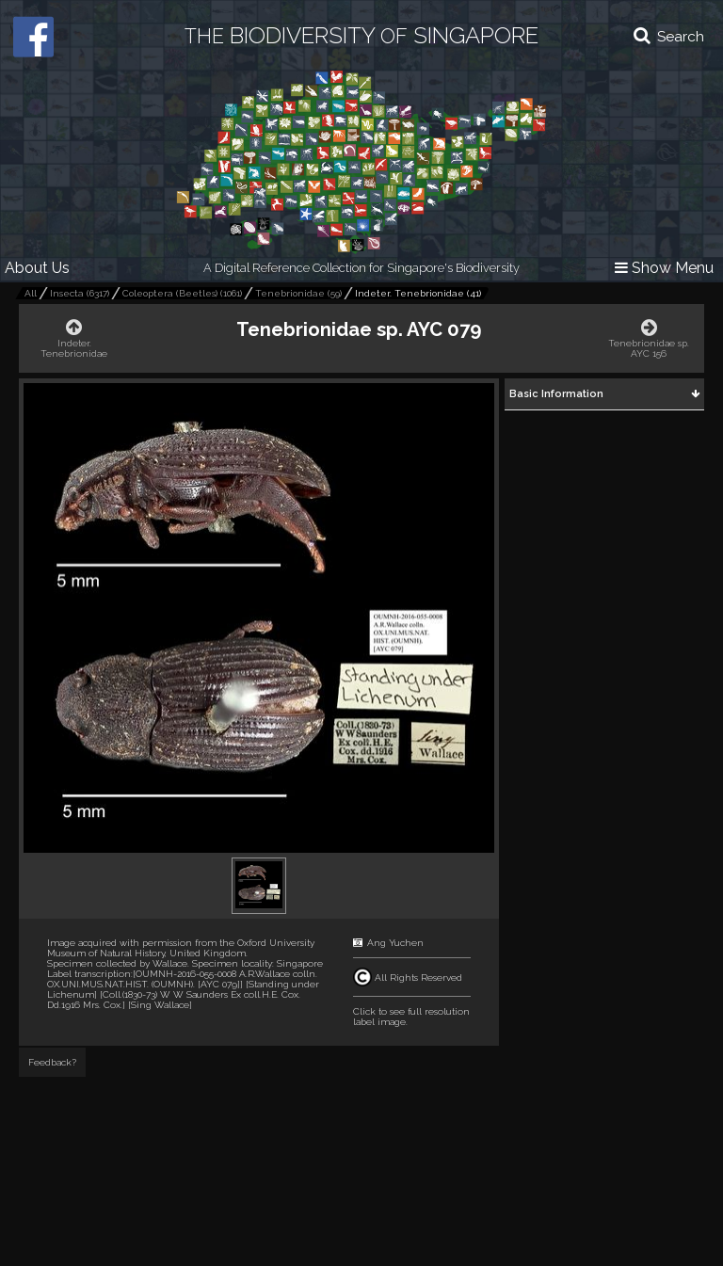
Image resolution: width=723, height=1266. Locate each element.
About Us (37, 268)
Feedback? (52, 1062)
